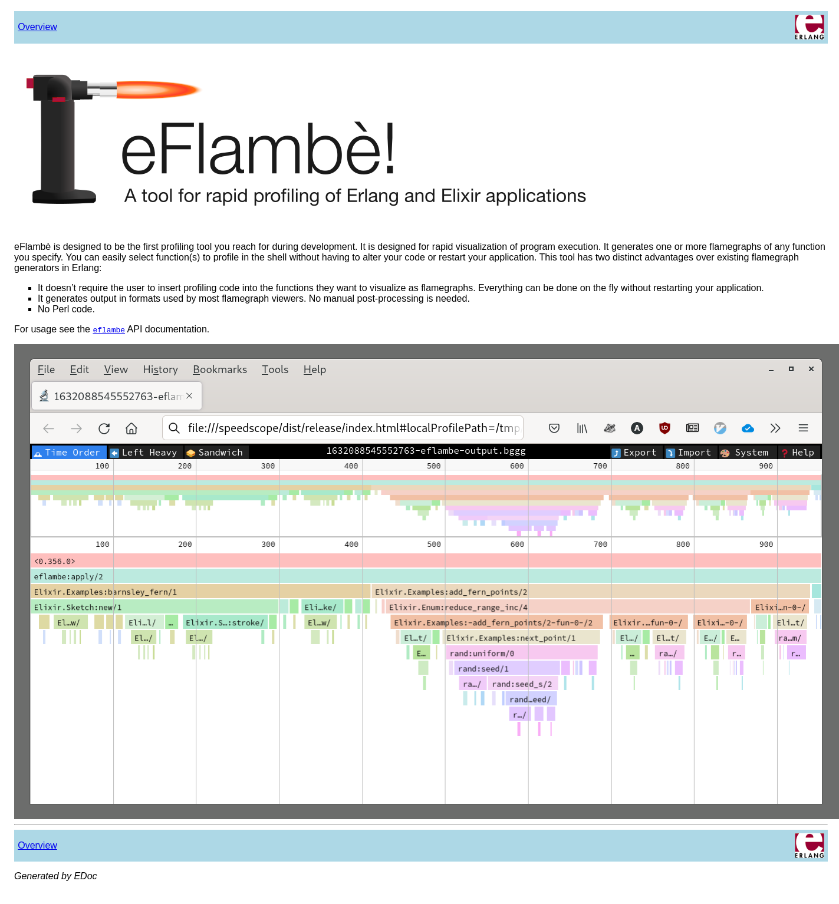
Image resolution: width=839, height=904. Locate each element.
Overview (37, 27)
